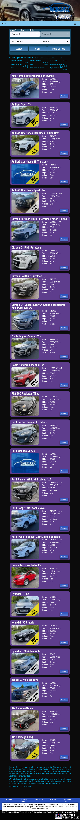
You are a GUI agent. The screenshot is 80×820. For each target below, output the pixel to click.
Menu (4, 23)
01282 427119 (65, 15)
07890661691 (65, 18)
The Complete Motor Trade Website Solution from (40, 812)
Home (9, 799)
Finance (52, 799)
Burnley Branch (24, 800)
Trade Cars (39, 799)
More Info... (64, 96)
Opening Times (67, 800)
